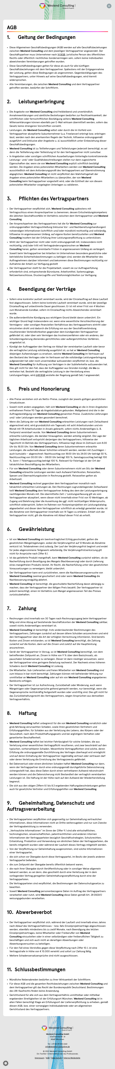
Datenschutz (56, 1058)
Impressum (39, 1058)
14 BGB (61, 54)
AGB (47, 1058)
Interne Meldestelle (72, 1058)
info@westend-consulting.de (57, 1047)
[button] (5, 1063)
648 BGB (40, 375)
